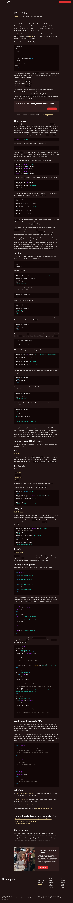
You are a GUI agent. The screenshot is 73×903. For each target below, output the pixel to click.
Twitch (62, 885)
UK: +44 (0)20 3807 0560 (53, 896)
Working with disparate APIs (28, 721)
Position (18, 253)
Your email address (22, 106)
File (15, 450)
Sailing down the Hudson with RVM (25, 821)
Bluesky (63, 880)
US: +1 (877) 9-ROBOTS (42, 896)
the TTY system (22, 799)
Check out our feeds (48, 114)
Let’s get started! (65, 2)
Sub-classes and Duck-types (28, 441)
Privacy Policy (60, 897)
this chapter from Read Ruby (43, 808)
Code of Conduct (41, 897)
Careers (51, 880)
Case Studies (37, 2)
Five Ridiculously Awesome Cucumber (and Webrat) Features (33, 819)
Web (15, 18)
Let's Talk (40, 884)
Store (50, 889)
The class (20, 121)
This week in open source (22, 823)
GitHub (63, 882)
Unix (21, 18)
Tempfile (17, 549)
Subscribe (52, 108)
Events (51, 885)
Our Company (52, 878)
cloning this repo (31, 805)
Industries (29, 2)
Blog (52, 2)
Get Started (43, 867)
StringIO (18, 509)
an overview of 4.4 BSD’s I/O (25, 793)
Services (21, 2)
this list (31, 36)
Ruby (18, 18)
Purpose (51, 882)
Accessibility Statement (51, 897)
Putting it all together (24, 564)
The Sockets (19, 466)
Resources (46, 2)
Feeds (62, 887)
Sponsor (51, 887)
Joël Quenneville (18, 16)
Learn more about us (44, 840)
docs (17, 453)
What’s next (20, 790)
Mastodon (63, 878)
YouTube (63, 884)
